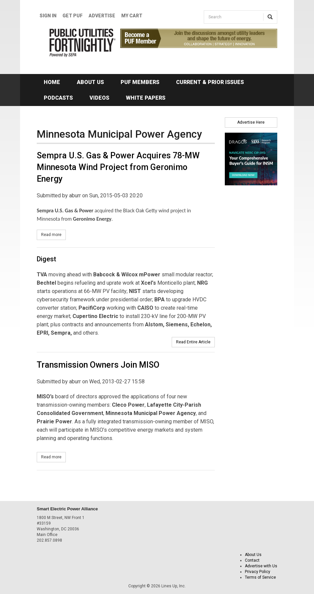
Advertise (102, 15)
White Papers (145, 98)
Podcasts (58, 98)
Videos (99, 98)
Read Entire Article (193, 342)
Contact (252, 560)
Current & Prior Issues (210, 82)
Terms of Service (260, 577)
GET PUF (72, 15)
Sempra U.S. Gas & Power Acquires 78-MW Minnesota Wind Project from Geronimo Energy (118, 167)
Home (52, 82)
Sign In (47, 15)
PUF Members (140, 82)
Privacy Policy (257, 571)
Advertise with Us (261, 566)
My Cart (131, 15)
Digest (46, 259)
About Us (90, 82)
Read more (53, 234)
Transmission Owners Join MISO (98, 365)
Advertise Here (251, 122)
